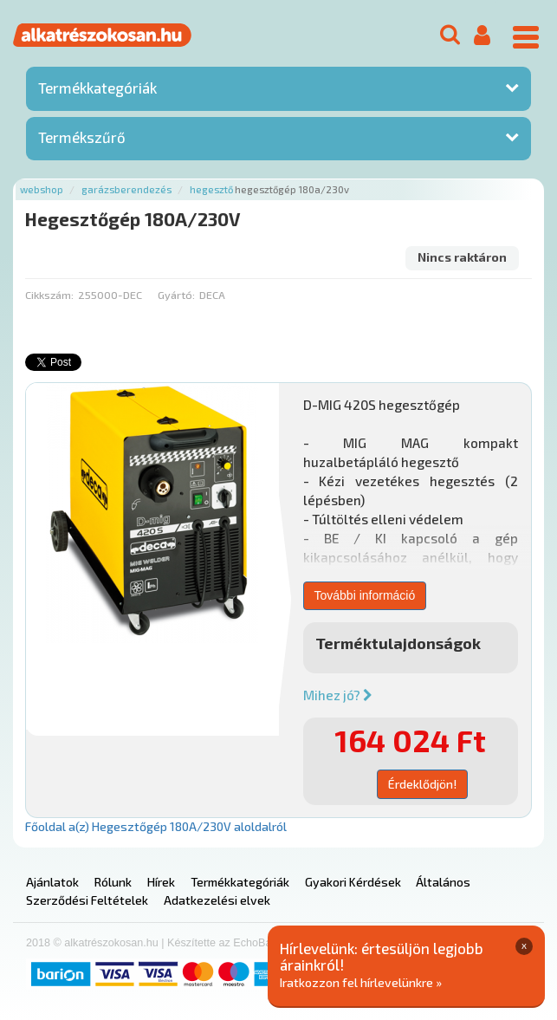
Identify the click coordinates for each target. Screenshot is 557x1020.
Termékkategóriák (97, 87)
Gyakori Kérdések (353, 881)
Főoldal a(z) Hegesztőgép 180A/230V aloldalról (156, 826)
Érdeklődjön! (422, 783)
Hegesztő (211, 189)
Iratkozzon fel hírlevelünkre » (361, 982)
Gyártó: (176, 295)
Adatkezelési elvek (217, 900)
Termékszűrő (82, 137)
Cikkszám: (49, 295)
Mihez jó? (337, 695)
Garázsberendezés (126, 189)
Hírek (161, 881)
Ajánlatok (52, 881)
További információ (365, 595)
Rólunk (113, 881)
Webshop (41, 189)
